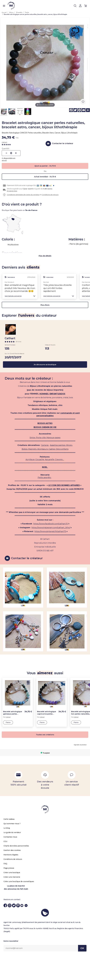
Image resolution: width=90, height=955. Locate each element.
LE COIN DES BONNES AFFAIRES (64, 485)
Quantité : (6, 148)
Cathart (4, 142)
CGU (5, 841)
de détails (47, 256)
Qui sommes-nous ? (12, 824)
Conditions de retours (50, 195)
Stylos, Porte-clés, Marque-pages (45, 437)
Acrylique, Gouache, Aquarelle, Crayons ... (45, 459)
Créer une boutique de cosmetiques (19, 881)
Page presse (9, 868)
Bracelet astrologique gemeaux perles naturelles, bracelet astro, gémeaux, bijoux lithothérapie (13, 713)
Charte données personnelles (16, 846)
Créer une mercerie (12, 877)
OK (82, 948)
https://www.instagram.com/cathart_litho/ (51, 527)
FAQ (5, 864)
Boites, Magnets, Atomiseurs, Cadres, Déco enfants (45, 449)
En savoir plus (12, 191)
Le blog (7, 828)
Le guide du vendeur (12, 832)
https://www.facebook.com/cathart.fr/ (50, 524)
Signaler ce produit (80, 745)
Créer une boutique (12, 872)
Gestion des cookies (12, 850)
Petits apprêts (44, 477)
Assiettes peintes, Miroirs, (61, 445)
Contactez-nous (10, 837)
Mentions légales (11, 855)
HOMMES (44, 394)
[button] (20, 296)
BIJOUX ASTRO (45, 423)
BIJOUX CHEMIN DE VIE (45, 427)
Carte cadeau (9, 819)
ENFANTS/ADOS (57, 394)
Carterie (45, 445)
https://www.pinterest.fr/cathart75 (50, 531)
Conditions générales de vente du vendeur (23, 195)
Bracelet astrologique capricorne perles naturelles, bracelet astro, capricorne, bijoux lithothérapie (46, 713)
